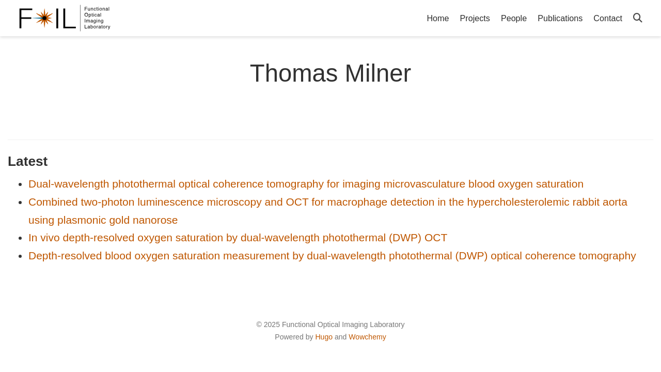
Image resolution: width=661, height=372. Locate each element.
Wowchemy (367, 337)
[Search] (637, 18)
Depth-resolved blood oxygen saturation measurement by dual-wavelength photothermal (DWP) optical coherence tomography (332, 255)
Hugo (324, 337)
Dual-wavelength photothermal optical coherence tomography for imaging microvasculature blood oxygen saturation (306, 184)
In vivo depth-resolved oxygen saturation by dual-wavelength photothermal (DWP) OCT (237, 237)
